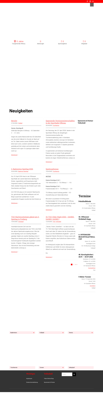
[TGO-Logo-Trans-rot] (13, 3)
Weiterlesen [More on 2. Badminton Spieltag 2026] (14, 203)
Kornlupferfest (91, 268)
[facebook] (87, 1)
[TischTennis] (20, 336)
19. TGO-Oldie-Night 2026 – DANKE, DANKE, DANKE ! (60, 218)
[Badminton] (20, 301)
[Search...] (67, 374)
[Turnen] (49, 336)
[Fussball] (49, 301)
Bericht (14, 121)
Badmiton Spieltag (23, 171)
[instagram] (90, 1)
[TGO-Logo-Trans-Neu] (14, 373)
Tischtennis (56, 125)
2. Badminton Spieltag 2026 (22, 169)
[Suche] (74, 374)
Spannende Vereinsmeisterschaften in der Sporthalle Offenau (60, 122)
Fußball (20, 123)
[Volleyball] (78, 336)
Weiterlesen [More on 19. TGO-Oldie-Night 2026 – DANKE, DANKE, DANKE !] (49, 257)
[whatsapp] (93, 1)
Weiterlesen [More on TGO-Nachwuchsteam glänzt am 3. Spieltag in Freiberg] (14, 252)
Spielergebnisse (52, 169)
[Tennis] (78, 301)
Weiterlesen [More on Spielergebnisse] (49, 210)
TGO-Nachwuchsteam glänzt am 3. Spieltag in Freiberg (25, 218)
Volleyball (21, 221)
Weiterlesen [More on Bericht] (14, 155)
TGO (54, 221)
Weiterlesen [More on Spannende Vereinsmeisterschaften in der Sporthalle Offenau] (49, 162)
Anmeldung (92, 285)
